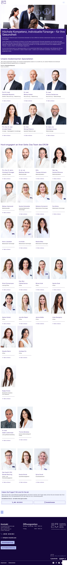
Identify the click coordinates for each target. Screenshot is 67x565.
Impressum (4, 562)
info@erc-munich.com (9, 537)
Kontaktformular (49, 502)
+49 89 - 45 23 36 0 (8, 534)
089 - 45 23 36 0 (17, 502)
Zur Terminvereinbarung (8, 547)
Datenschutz (12, 562)
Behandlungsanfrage (7, 542)
